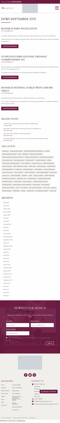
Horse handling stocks (20, 166)
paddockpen (18, 181)
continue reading (10, 46)
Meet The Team (5, 390)
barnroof (25, 154)
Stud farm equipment (41, 191)
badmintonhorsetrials (9, 154)
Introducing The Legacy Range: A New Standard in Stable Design (31, 124)
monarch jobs (21, 178)
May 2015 (6, 295)
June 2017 (6, 286)
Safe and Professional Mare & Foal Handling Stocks (31, 134)
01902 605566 (16, 2)
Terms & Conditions (6, 418)
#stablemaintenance (16, 151)
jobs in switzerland (42, 172)
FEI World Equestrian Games (11, 163)
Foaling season (36, 163)
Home (2, 385)
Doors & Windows (17, 387)
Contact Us (4, 405)
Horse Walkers (16, 393)
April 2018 (6, 261)
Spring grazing (7, 191)
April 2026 (6, 205)
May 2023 (6, 230)
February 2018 (7, 267)
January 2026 (7, 212)
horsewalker (51, 166)
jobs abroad (38, 169)
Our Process (4, 393)
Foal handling (25, 163)
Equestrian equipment (46, 157)
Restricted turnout (8, 188)
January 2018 (7, 271)
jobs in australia (7, 172)
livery (30, 175)
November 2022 (8, 236)
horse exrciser (7, 166)
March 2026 (7, 209)
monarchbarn (31, 178)
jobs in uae (53, 172)
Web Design (32, 418)
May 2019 (6, 243)
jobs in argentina (49, 169)
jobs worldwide (15, 175)
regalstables (45, 184)
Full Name (9, 321)
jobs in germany (30, 172)
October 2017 (7, 277)
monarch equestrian (8, 178)
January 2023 (7, 233)
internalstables (28, 169)
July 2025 (6, 218)
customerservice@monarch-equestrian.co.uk (46, 404)
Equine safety (30, 160)
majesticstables (39, 175)
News (2, 399)
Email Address (35, 321)
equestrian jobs (7, 160)
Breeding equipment (36, 154)
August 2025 (7, 215)
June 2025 (6, 221)
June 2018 (6, 255)
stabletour (30, 191)
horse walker (41, 166)
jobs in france (18, 172)
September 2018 (8, 246)
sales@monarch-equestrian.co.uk (43, 401)
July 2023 (6, 227)
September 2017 (8, 280)
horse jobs (32, 166)
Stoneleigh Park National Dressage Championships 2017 (24, 58)
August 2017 (7, 283)
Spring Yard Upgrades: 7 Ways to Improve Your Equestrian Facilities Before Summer (31, 139)
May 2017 (6, 289)
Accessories (15, 410)
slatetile (53, 188)
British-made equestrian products (12, 157)
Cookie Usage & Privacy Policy (20, 418)
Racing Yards (15, 390)
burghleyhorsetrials (31, 157)
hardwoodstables (48, 163)
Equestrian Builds (17, 407)
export (49, 160)
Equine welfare (41, 160)
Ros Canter (24, 188)
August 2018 (7, 249)
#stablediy (5, 151)
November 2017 (8, 274)
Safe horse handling (35, 188)
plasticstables (27, 181)
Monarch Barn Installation (19, 28)
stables (23, 191)
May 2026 (6, 202)
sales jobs (46, 188)
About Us (3, 387)
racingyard (36, 184)
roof (17, 188)
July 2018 (6, 252)
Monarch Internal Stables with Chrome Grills (27, 89)
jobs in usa (5, 175)
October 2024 (7, 224)
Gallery (3, 396)
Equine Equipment (15, 403)
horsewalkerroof (8, 169)
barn (19, 154)
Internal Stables (16, 385)
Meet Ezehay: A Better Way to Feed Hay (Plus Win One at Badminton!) (31, 129)
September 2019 (8, 240)
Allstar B (47, 151)
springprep (16, 191)
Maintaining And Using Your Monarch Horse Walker (16, 398)
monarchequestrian (44, 178)
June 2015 (6, 292)
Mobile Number (10, 329)
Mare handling (49, 175)
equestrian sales (19, 160)
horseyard (18, 169)
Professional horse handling (22, 184)
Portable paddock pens (40, 181)
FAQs (2, 402)
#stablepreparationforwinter (33, 151)
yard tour (53, 191)
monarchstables (7, 181)
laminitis (24, 175)
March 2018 (7, 264)
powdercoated (7, 184)
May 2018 (6, 258)
